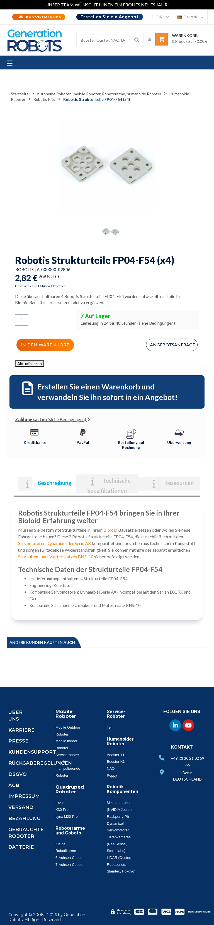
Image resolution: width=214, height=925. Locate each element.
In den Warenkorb (45, 344)
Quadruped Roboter (69, 789)
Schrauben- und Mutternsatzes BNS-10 (55, 556)
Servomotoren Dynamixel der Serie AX (54, 543)
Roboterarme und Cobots (70, 830)
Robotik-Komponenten (122, 789)
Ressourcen (179, 482)
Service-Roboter (116, 714)
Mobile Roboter (65, 714)
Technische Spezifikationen (109, 485)
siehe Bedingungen (156, 323)
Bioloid (110, 529)
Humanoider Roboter (120, 741)
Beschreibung (55, 482)
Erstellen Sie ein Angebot (110, 16)
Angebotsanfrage (172, 344)
